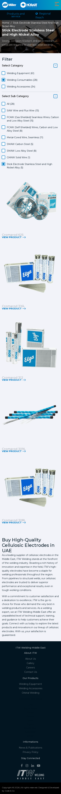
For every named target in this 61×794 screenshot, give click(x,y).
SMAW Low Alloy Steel (21, 150)
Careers (30, 668)
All (10, 103)
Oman (30, 713)
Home (5, 22)
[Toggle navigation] (57, 4)
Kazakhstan (30, 729)
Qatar (30, 721)
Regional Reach (43, 15)
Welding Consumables (22, 79)
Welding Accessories (21, 86)
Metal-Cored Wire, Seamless (25, 137)
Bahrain (30, 717)
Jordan (30, 736)
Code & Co (9, 791)
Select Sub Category (15, 96)
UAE (30, 705)
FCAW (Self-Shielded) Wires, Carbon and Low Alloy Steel (32, 129)
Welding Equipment (20, 73)
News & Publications (30, 748)
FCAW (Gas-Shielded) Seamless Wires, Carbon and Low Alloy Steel (33, 119)
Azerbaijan (30, 732)
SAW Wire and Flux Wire (23, 110)
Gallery (30, 664)
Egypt (30, 725)
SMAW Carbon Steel (20, 144)
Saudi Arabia (30, 709)
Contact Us (30, 672)
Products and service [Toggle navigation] (16, 15)
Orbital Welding (30, 693)
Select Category (12, 65)
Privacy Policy (30, 752)
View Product (12, 237)
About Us (30, 659)
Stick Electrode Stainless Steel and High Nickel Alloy (29, 166)
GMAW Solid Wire (18, 157)
